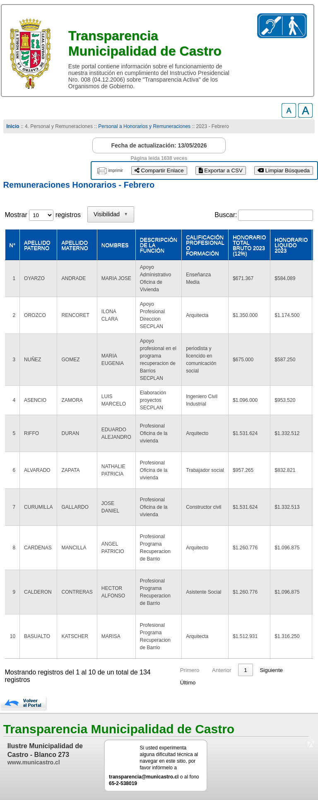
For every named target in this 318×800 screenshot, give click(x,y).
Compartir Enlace (159, 170)
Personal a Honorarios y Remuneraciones (144, 126)
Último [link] (188, 682)
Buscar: (225, 214)
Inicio (12, 126)
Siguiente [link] (271, 670)
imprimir (115, 170)
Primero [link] (190, 670)
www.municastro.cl (33, 762)
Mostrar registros (43, 214)
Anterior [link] (221, 670)
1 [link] (245, 670)
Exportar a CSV (221, 170)
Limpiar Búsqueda (284, 170)
